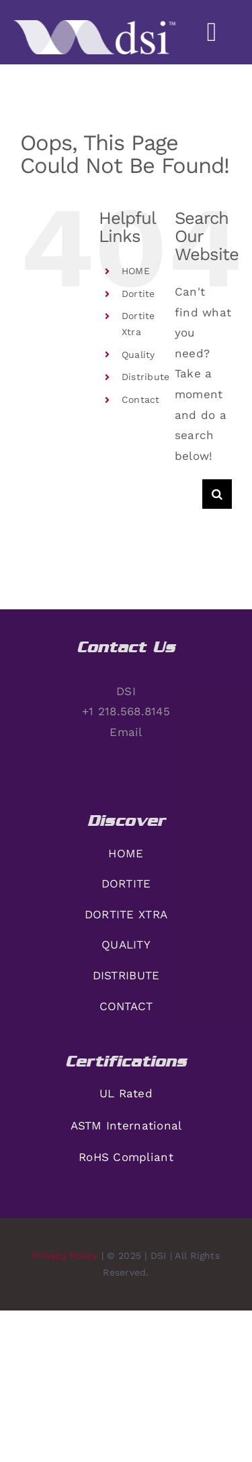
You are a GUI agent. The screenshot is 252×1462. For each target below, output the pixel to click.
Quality (138, 354)
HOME (136, 270)
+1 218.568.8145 (126, 711)
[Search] (217, 494)
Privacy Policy (65, 1255)
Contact (141, 399)
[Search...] (188, 494)
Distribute (146, 376)
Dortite (138, 293)
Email (126, 732)
